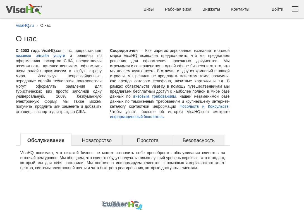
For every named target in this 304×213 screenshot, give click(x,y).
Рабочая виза (178, 9)
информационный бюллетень (137, 116)
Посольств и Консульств (203, 106)
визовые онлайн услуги (40, 55)
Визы (149, 9)
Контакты (240, 9)
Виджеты (211, 9)
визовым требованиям (154, 96)
